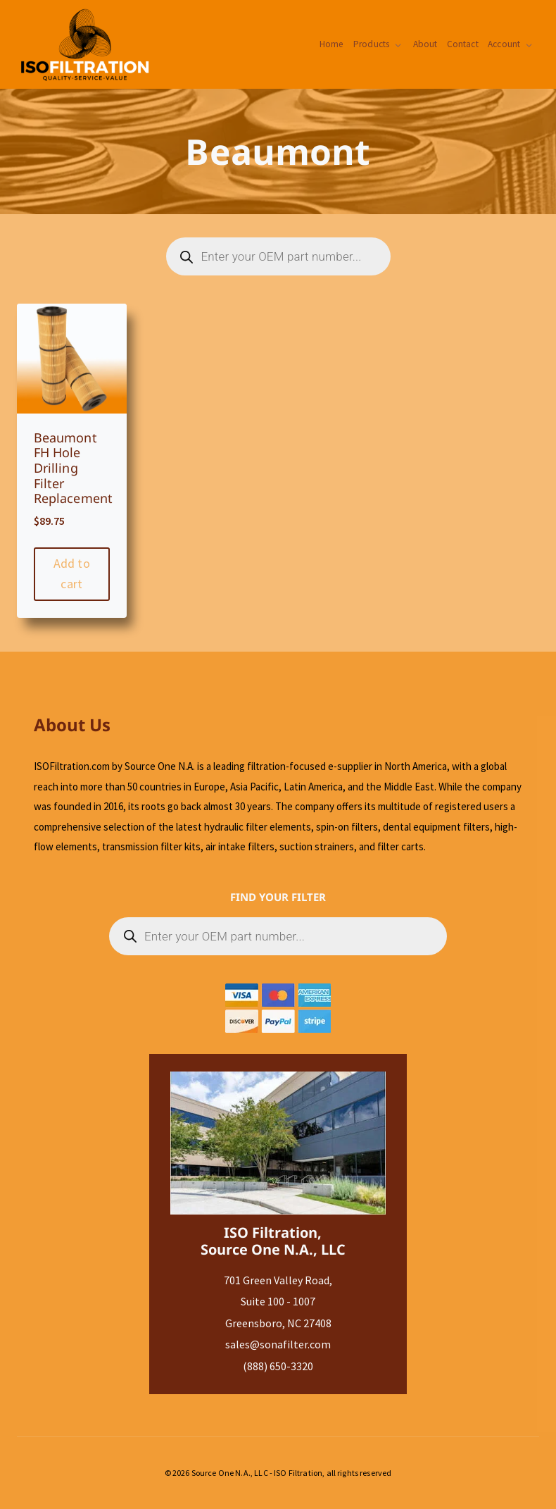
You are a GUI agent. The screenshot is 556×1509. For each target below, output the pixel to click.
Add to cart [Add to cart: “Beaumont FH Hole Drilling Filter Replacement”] (71, 573)
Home (329, 44)
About (424, 44)
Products (369, 44)
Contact (461, 44)
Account (503, 44)
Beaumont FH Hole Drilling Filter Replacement (73, 468)
